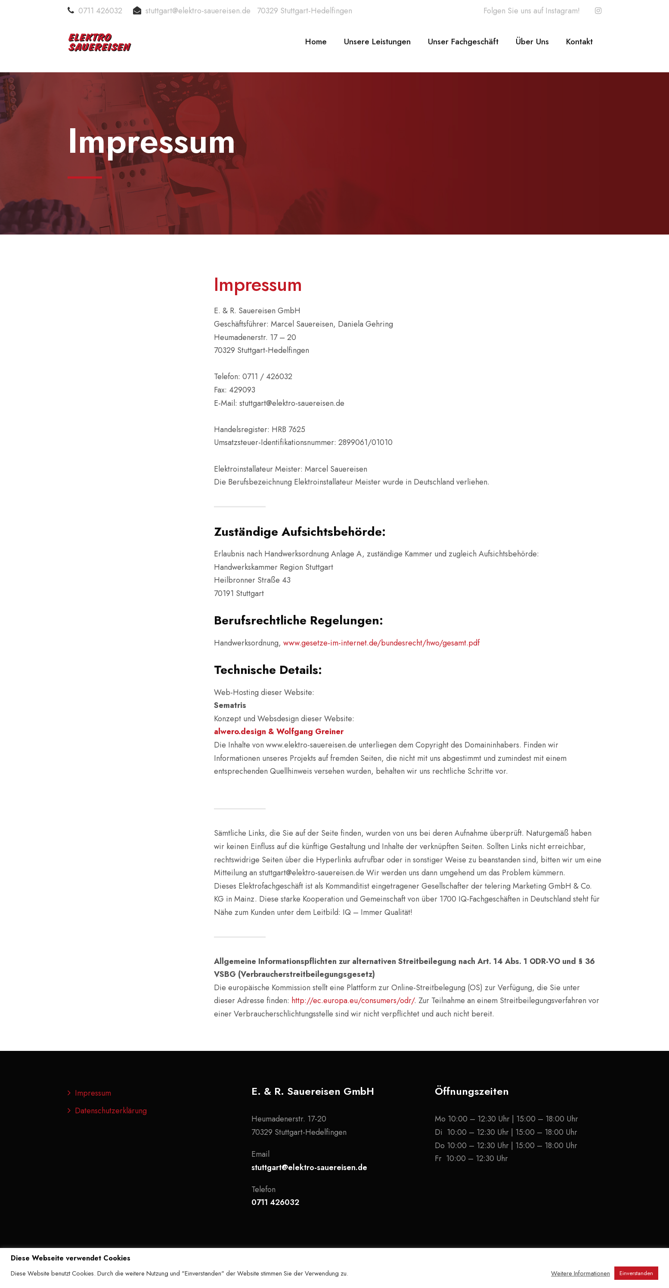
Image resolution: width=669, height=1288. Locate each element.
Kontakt (579, 41)
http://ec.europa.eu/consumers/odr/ (352, 1000)
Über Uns (532, 41)
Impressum (93, 1093)
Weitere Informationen (580, 1273)
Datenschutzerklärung (111, 1110)
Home (316, 41)
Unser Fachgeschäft (463, 41)
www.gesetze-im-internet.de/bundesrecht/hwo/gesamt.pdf (381, 643)
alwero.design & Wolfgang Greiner (279, 731)
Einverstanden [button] (636, 1273)
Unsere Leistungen (377, 41)
